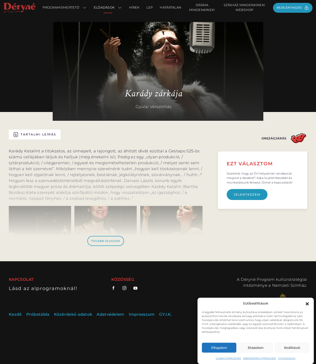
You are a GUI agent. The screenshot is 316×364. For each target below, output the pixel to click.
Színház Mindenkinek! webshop (244, 7)
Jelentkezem (247, 194)
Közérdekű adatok (73, 314)
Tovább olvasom (105, 241)
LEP (149, 7)
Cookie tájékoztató (228, 358)
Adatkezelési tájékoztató (259, 358)
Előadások (108, 7)
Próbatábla (38, 314)
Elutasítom (256, 348)
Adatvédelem (110, 314)
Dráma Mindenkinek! (202, 7)
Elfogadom (219, 348)
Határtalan (170, 7)
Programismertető (64, 7)
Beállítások (292, 348)
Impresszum (287, 358)
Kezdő (15, 314)
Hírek (134, 7)
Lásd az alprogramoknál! (43, 288)
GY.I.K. (165, 314)
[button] (307, 303)
